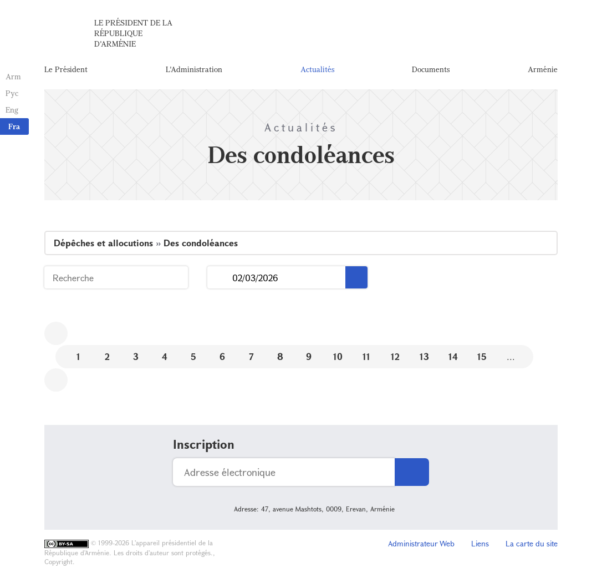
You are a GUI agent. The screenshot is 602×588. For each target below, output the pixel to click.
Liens (480, 543)
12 (395, 356)
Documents (431, 69)
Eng (12, 109)
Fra (14, 126)
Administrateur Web (421, 543)
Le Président (66, 69)
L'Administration (194, 69)
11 (366, 356)
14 (453, 356)
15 (482, 356)
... (220, 277)
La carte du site (532, 543)
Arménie (543, 69)
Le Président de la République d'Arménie (133, 33)
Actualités (317, 69)
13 (424, 356)
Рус (12, 93)
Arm (13, 76)
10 (338, 356)
